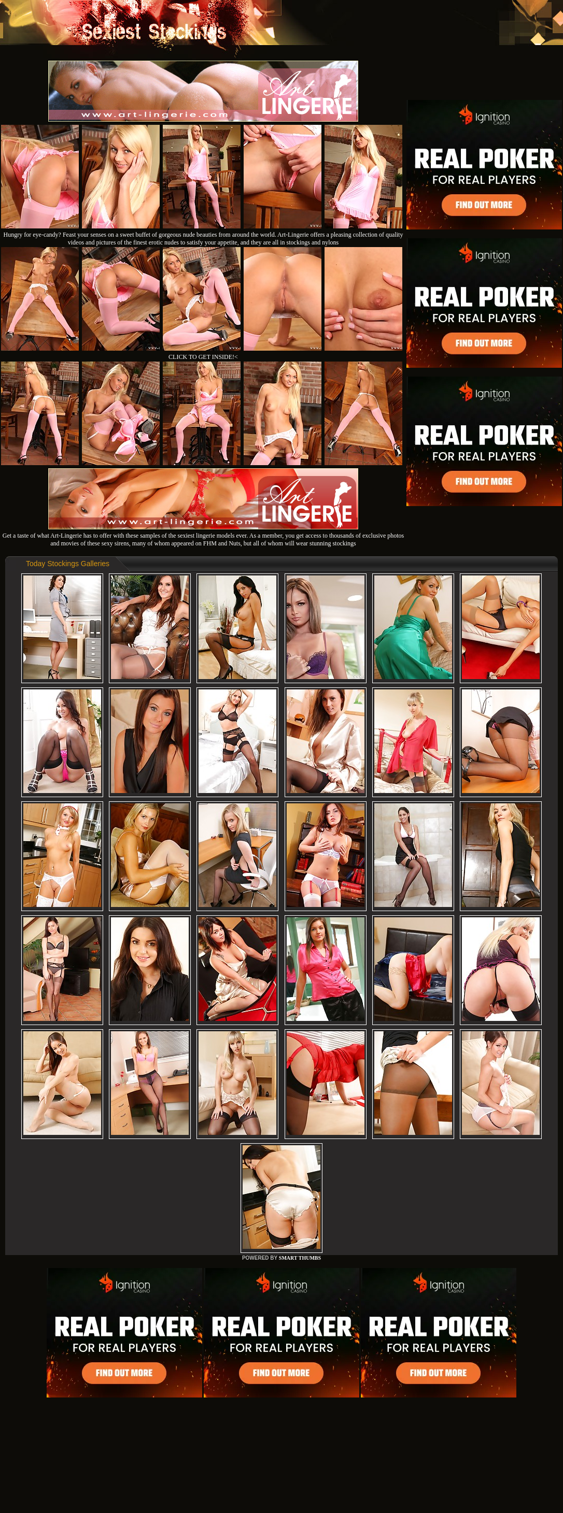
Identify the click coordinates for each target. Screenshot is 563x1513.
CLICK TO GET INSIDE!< (203, 357)
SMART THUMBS (300, 1258)
